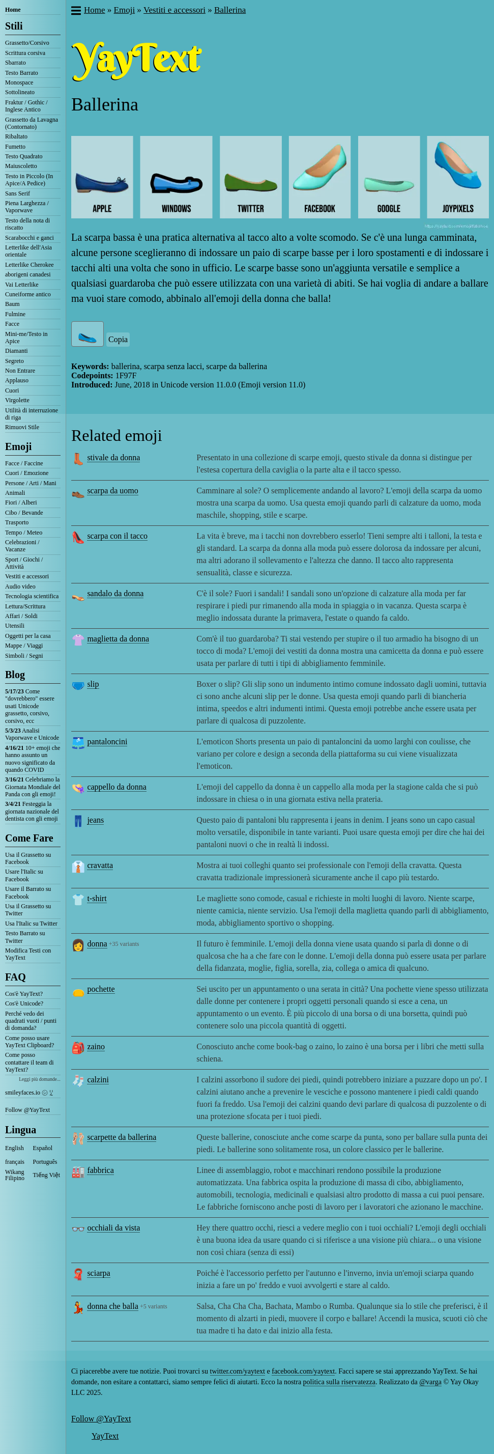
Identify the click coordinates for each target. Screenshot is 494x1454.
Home (13, 9)
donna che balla (112, 1306)
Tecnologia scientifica (32, 596)
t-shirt (96, 898)
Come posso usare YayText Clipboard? (29, 1041)
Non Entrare (20, 370)
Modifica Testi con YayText (28, 954)
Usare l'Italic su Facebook (24, 875)
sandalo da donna (115, 593)
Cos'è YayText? (24, 993)
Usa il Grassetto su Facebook (28, 858)
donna (97, 943)
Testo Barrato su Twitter (25, 937)
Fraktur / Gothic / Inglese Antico (26, 106)
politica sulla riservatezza (339, 1382)
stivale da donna (113, 457)
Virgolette (17, 400)
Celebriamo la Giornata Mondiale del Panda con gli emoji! (33, 787)
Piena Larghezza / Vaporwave (27, 207)
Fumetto (15, 146)
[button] (75, 11)
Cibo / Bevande (24, 512)
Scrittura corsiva (25, 53)
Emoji (18, 446)
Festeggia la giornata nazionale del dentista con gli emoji (32, 811)
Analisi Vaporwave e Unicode (32, 734)
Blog (15, 674)
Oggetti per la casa (28, 635)
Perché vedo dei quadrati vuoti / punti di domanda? (30, 1021)
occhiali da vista (113, 1227)
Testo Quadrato (23, 156)
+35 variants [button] (124, 943)
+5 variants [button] (153, 1306)
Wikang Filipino (14, 1175)
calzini (98, 1079)
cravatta (100, 865)
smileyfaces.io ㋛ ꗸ (29, 1092)
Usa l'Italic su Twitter (31, 923)
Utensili (14, 625)
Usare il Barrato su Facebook (28, 892)
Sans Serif (17, 193)
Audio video (20, 586)
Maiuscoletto (21, 166)
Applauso (16, 380)
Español (43, 1148)
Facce (12, 323)
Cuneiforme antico (28, 294)
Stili (13, 26)
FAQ (15, 977)
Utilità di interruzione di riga (31, 414)
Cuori (12, 390)
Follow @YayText (27, 1109)
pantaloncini (107, 741)
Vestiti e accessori (27, 576)
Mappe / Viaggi (24, 645)
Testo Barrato (21, 72)
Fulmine (15, 314)
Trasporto (16, 522)
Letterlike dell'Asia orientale (28, 251)
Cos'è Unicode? (24, 1003)
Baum (12, 303)
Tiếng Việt (47, 1175)
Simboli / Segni (24, 655)
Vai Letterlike (22, 284)
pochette (100, 989)
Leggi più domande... (40, 1079)
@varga (430, 1382)
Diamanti (16, 350)
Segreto (14, 361)
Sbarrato (15, 62)
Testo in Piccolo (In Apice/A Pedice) (29, 180)
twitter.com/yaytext (237, 1371)
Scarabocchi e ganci (29, 237)
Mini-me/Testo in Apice (26, 337)
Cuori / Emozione (26, 473)
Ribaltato (16, 136)
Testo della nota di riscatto (27, 224)
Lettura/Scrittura (25, 606)
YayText (105, 1436)
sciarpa (98, 1273)
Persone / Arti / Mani (30, 483)
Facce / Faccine (24, 463)
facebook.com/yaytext (303, 1371)
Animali (15, 492)
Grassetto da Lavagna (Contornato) (31, 123)
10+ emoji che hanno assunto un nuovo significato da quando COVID (32, 758)
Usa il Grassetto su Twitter (28, 910)
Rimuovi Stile (22, 427)
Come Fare (29, 838)
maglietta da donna (118, 638)
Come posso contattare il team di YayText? (29, 1062)
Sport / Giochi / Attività (24, 563)
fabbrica (100, 1170)
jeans (95, 820)
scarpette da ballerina (121, 1137)
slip (93, 684)
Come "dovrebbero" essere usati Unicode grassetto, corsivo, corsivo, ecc (29, 706)
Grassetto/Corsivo (27, 42)
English (14, 1148)
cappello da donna (116, 786)
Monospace (19, 82)
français (14, 1161)
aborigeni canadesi (28, 274)
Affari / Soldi (21, 616)
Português (45, 1161)
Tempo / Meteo (23, 532)
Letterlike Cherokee (29, 264)
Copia (118, 339)
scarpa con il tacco (117, 536)
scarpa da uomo (112, 490)
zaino (96, 1046)
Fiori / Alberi (21, 502)
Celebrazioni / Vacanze (22, 546)
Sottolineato (20, 92)
